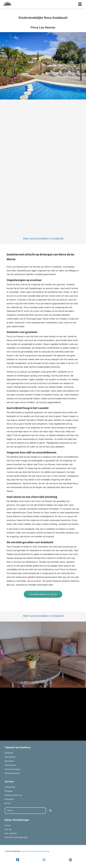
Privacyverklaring (43, 851)
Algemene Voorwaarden (29, 851)
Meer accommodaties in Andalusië (43, 238)
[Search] (50, 810)
